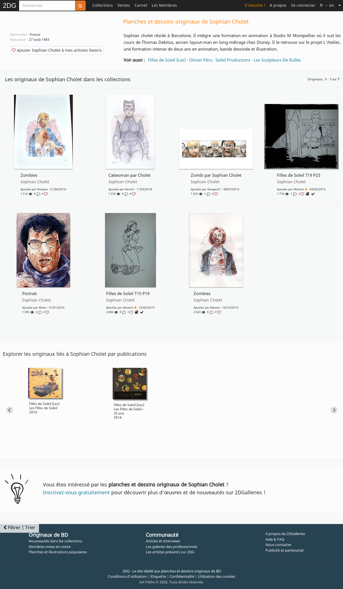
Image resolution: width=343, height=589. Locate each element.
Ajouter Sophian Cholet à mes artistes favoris (57, 50)
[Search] (47, 6)
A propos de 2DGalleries (285, 533)
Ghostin (299, 189)
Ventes (123, 5)
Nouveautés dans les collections (55, 540)
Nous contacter (278, 544)
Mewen (215, 307)
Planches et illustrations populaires (58, 551)
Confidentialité (182, 576)
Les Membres (164, 5)
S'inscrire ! (255, 5)
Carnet (141, 5)
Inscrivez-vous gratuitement (76, 492)
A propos (278, 5)
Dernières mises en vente (50, 546)
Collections (102, 5)
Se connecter (303, 5)
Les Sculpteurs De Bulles (277, 60)
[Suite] (339, 5)
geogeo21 (214, 189)
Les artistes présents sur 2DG (170, 551)
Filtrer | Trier (19, 527)
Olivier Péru (200, 60)
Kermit (129, 189)
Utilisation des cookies (216, 576)
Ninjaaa (42, 189)
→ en (327, 5)
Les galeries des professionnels (171, 546)
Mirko (42, 307)
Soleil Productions (232, 60)
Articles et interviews (163, 540)
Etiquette (158, 576)
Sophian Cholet (35, 181)
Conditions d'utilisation (127, 576)
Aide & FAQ (274, 539)
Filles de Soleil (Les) (167, 60)
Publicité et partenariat (284, 550)
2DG (9, 5)
